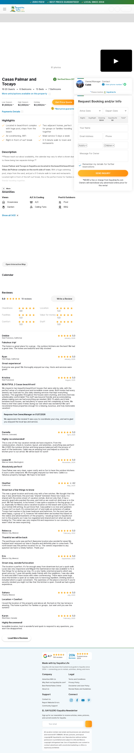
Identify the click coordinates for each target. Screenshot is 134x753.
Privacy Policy (74, 682)
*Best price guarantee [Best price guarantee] (63, 108)
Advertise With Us (49, 679)
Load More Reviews (16, 638)
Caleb (88, 84)
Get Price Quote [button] (63, 102)
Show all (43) (9, 215)
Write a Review (63, 298)
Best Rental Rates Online (51, 686)
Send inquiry (103, 173)
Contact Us (46, 699)
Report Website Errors (50, 702)
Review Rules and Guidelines (80, 689)
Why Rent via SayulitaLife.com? (54, 682)
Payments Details (12, 111)
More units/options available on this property (26, 93)
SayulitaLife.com (116, 180)
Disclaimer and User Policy (79, 686)
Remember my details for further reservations (98, 165)
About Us (45, 689)
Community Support (50, 706)
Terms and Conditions (77, 679)
